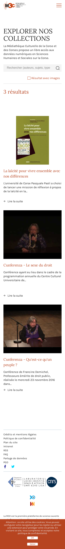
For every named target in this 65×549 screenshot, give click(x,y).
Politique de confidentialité (19, 438)
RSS (5, 450)
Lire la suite (15, 201)
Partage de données (15, 458)
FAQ (5, 454)
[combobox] (28, 67)
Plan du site (10, 442)
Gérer (32, 544)
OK (32, 538)
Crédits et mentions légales (19, 434)
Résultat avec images (44, 78)
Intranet (8, 446)
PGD (5, 462)
